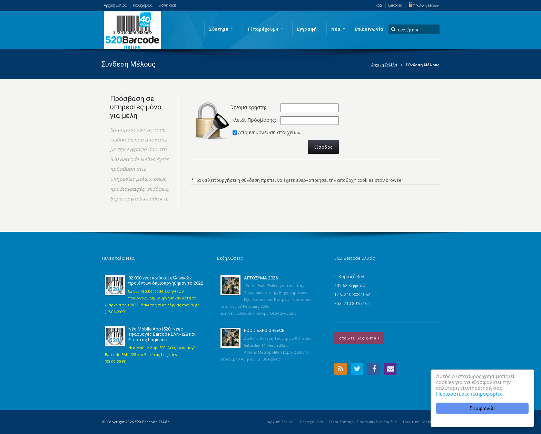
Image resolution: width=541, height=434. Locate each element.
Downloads (167, 5)
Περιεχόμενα (143, 5)
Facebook (373, 369)
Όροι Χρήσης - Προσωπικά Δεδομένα (363, 421)
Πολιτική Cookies (419, 421)
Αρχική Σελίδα (115, 5)
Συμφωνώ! (482, 408)
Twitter (357, 369)
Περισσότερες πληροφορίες (469, 393)
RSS (378, 5)
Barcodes (395, 5)
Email (390, 369)
